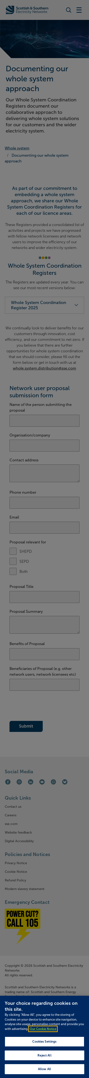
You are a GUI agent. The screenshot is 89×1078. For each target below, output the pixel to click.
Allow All (44, 1069)
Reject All (44, 1055)
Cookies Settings (44, 1041)
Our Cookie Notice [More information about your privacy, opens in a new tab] (43, 1029)
